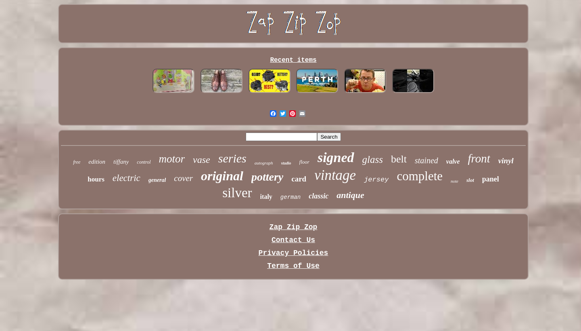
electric (126, 178)
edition (96, 161)
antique (350, 195)
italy (266, 196)
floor (304, 162)
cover (183, 178)
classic (318, 196)
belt (399, 159)
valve (453, 161)
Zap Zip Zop (294, 227)
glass (372, 159)
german (290, 197)
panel (490, 179)
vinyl (506, 160)
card (298, 179)
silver (237, 193)
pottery (267, 177)
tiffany (121, 161)
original (222, 176)
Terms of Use (293, 266)
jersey (376, 179)
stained (426, 160)
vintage (335, 175)
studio (286, 163)
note (454, 181)
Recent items (293, 60)
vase (201, 159)
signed (336, 157)
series (232, 158)
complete (420, 176)
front (479, 158)
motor (172, 159)
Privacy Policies (293, 253)
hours (96, 179)
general (157, 180)
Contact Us (293, 240)
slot (470, 180)
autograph (264, 162)
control (143, 162)
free (76, 162)
